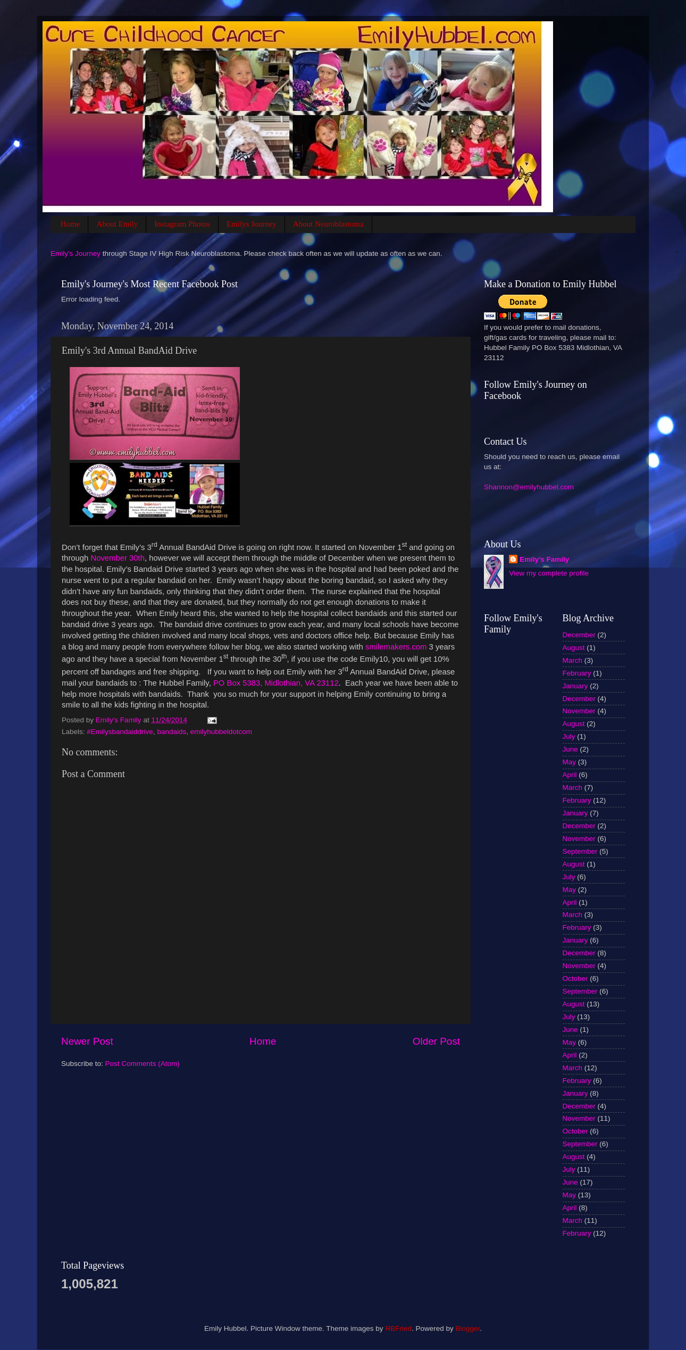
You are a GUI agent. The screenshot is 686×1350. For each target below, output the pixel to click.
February (577, 673)
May (569, 762)
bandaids (171, 732)
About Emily (117, 224)
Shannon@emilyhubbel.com (529, 487)
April (570, 775)
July (569, 736)
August (574, 648)
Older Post (436, 1041)
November (579, 711)
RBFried (398, 1328)
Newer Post (87, 1041)
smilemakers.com (395, 647)
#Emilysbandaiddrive (120, 732)
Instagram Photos (182, 224)
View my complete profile (549, 573)
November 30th (117, 558)
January (575, 686)
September (580, 851)
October (575, 978)
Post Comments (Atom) (142, 1064)
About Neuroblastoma (328, 224)
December (579, 635)
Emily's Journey (76, 253)
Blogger (467, 1328)
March (573, 660)
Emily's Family (544, 559)
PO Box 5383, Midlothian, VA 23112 (276, 683)
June (570, 749)
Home (70, 224)
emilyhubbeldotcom (221, 732)
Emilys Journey (252, 224)
